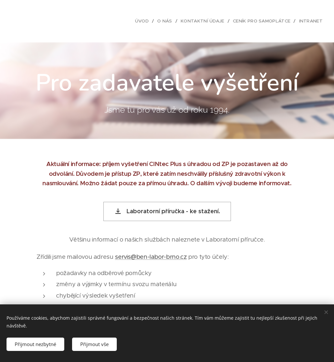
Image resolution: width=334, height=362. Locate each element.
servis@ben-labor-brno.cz (151, 256)
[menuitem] (149, 21)
